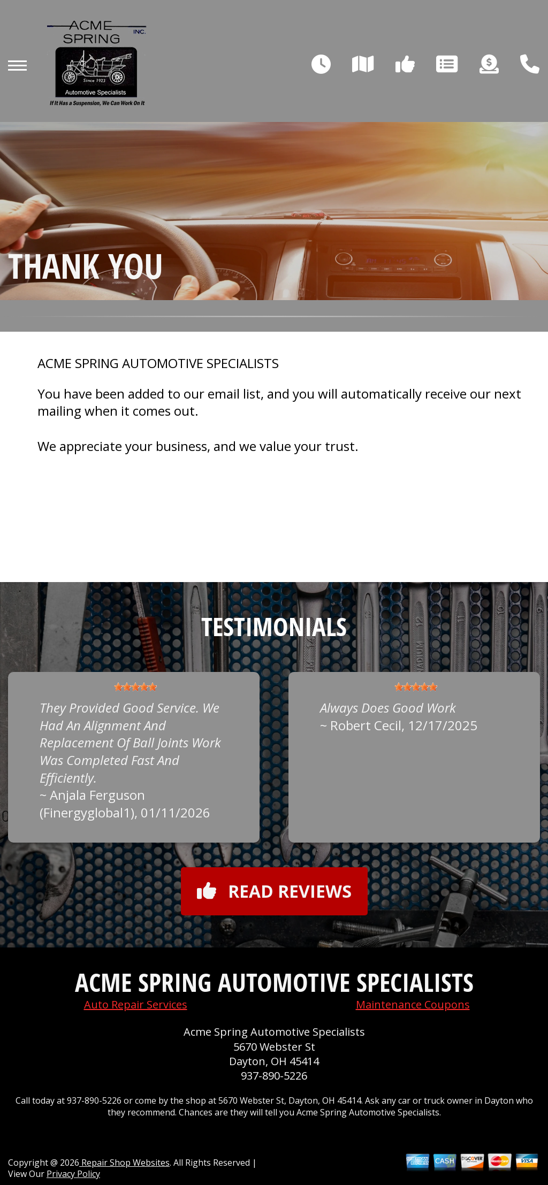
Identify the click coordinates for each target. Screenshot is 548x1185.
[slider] (135, 687)
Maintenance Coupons (413, 1004)
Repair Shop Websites (124, 1162)
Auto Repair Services (135, 1004)
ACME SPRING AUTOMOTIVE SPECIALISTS (158, 363)
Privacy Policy (73, 1174)
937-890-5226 (274, 1075)
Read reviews (274, 891)
